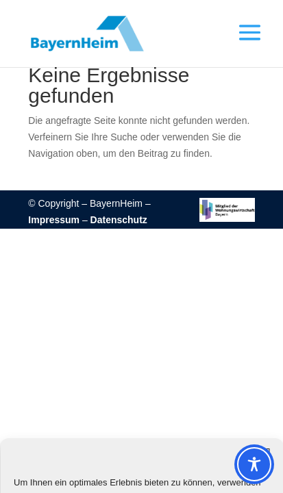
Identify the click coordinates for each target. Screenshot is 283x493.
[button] (244, 41)
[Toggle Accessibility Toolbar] (254, 464)
